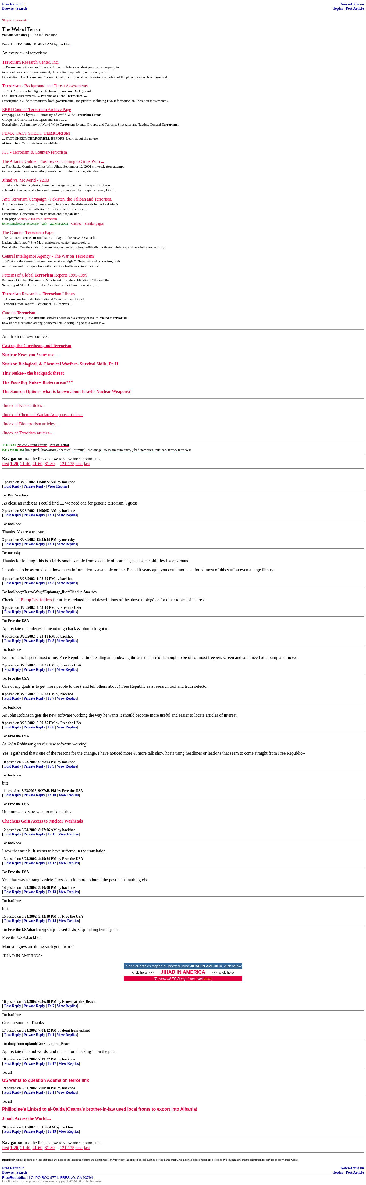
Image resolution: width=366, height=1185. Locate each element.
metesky (68, 540)
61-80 (50, 463)
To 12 (52, 863)
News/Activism (352, 4)
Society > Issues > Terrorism (37, 219)
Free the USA (70, 608)
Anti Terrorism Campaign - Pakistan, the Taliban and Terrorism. (57, 199)
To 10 (52, 795)
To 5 (51, 641)
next (79, 463)
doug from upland (76, 1030)
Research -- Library (38, 294)
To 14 (52, 921)
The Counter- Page (27, 232)
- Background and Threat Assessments (45, 86)
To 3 (51, 583)
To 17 (52, 1064)
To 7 (51, 698)
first (5, 463)
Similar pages (94, 224)
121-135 (67, 463)
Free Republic (13, 4)
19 (4, 1088)
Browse (8, 8)
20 (4, 1127)
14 (4, 888)
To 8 (51, 727)
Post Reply (12, 486)
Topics (338, 8)
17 (4, 1030)
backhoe (68, 482)
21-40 (25, 463)
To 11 (52, 834)
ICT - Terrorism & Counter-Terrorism (34, 152)
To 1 (51, 515)
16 (4, 1002)
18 (4, 1059)
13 (4, 859)
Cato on (18, 312)
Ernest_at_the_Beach (78, 1002)
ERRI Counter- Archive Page (36, 109)
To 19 (52, 1131)
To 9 (51, 766)
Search (21, 8)
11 (4, 791)
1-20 (14, 463)
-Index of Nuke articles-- (23, 405)
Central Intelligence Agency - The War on (48, 256)
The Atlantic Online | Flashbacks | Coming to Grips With (53, 161)
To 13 (52, 892)
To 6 (51, 670)
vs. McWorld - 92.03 (25, 180)
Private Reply (34, 486)
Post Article (355, 8)
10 (4, 762)
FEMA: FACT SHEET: (36, 133)
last (87, 463)
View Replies (58, 486)
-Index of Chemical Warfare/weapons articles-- (42, 414)
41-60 (37, 463)
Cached (76, 224)
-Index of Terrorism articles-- (27, 433)
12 (4, 830)
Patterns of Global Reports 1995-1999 (44, 275)
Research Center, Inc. (30, 62)
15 (4, 916)
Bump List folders (36, 599)
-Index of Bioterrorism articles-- (30, 424)
